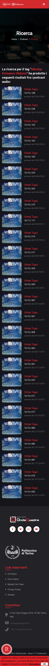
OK (44, 664)
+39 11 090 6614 (18, 629)
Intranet (10, 595)
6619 (29, 629)
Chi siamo (11, 574)
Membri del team (14, 584)
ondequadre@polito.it (17, 622)
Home (14, 39)
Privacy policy (13, 589)
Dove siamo (12, 579)
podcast (24, 39)
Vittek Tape (31, 89)
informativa (34, 664)
